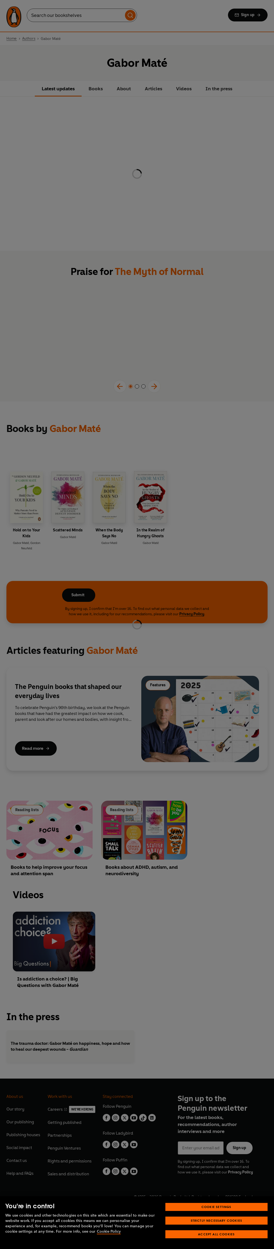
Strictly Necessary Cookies (216, 1220)
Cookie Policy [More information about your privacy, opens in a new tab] (109, 1231)
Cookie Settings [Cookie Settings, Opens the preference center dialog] (216, 1207)
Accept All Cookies (216, 1234)
